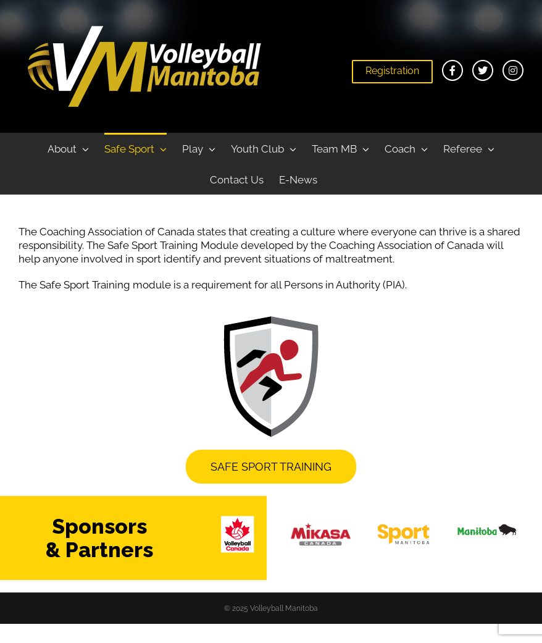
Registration (392, 71)
